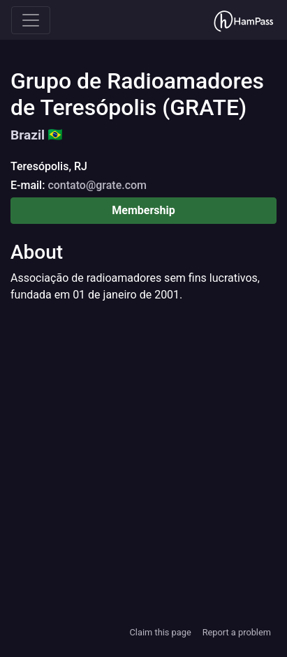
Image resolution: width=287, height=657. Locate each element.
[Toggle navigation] (30, 20)
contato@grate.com (97, 185)
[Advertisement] (143, 463)
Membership (143, 210)
